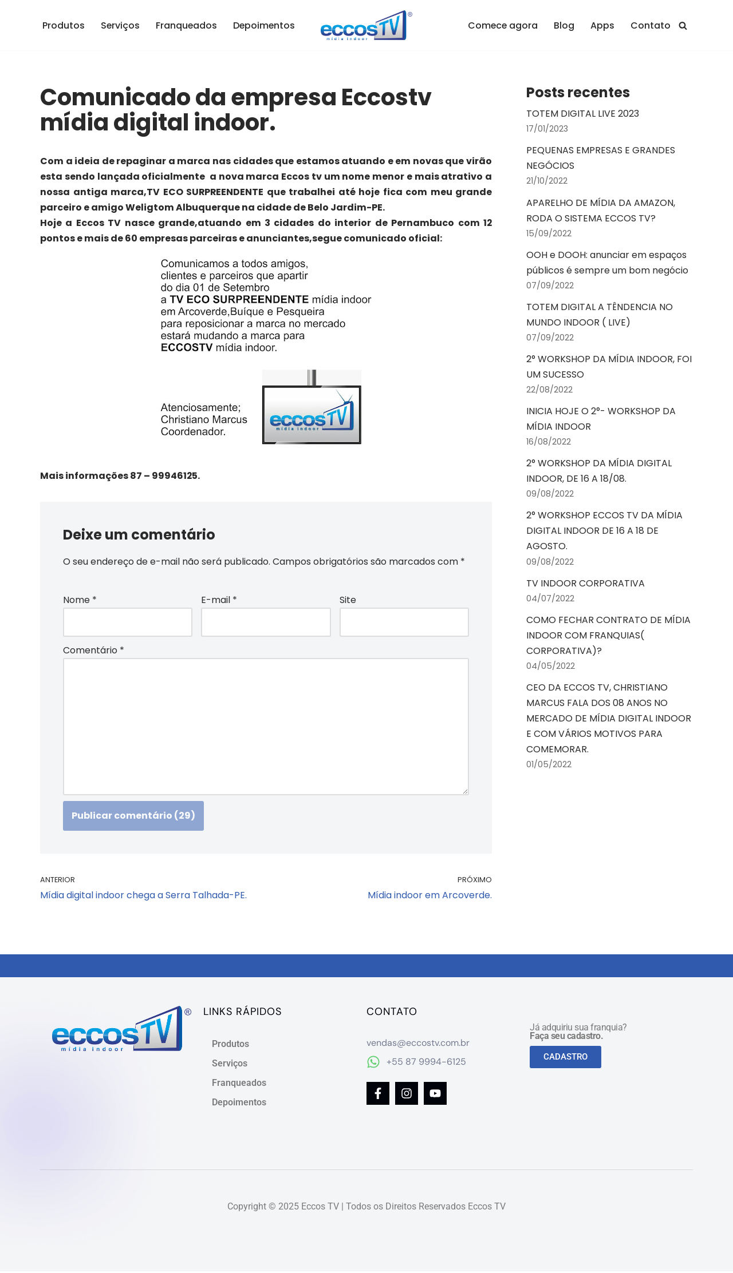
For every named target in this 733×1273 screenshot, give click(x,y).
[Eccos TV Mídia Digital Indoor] (366, 25)
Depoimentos (265, 25)
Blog (564, 25)
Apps (602, 25)
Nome (80, 600)
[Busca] (683, 25)
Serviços (120, 25)
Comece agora (502, 25)
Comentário (93, 650)
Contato (650, 25)
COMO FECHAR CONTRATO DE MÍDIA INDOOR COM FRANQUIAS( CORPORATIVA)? (608, 638)
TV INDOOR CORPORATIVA (585, 585)
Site (348, 600)
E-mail (219, 600)
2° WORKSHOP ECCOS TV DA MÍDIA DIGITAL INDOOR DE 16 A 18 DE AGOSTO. (604, 533)
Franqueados (187, 25)
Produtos (63, 25)
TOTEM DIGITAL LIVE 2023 (582, 113)
